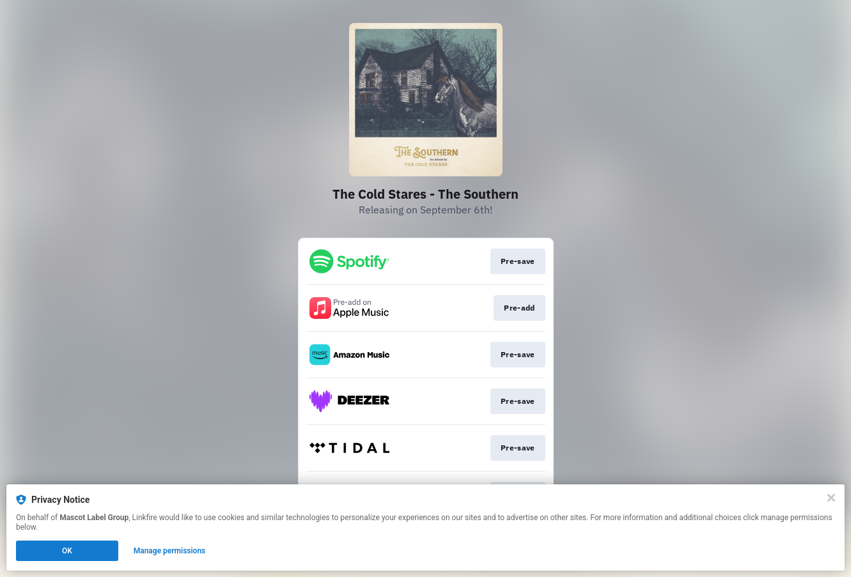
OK (67, 550)
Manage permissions (170, 550)
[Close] (831, 498)
